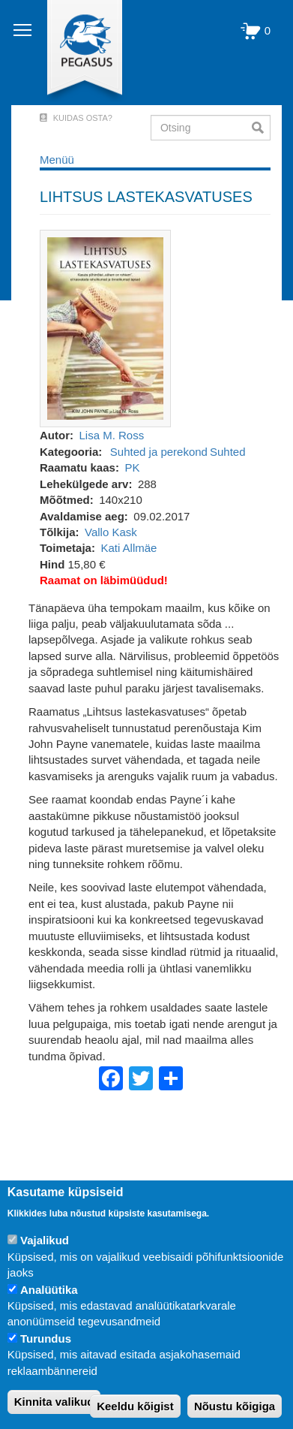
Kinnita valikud (54, 1401)
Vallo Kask (111, 532)
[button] (105, 327)
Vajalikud (44, 1240)
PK (131, 467)
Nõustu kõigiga (234, 1406)
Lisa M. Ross (112, 435)
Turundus (45, 1338)
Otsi (261, 127)
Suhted (228, 451)
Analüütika (49, 1289)
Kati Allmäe (128, 547)
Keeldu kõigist (135, 1406)
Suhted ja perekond (159, 451)
